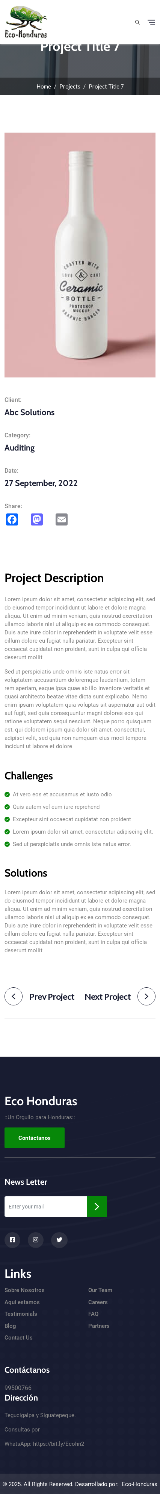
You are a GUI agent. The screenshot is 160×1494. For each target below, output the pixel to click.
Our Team (100, 1290)
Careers (98, 1302)
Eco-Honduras (139, 1484)
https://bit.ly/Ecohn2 (58, 1444)
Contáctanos (34, 1138)
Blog (10, 1326)
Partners (99, 1326)
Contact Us (19, 1337)
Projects (69, 86)
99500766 (18, 1388)
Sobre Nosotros (25, 1290)
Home (43, 86)
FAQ (93, 1314)
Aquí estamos (22, 1302)
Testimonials (21, 1314)
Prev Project (39, 996)
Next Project (120, 996)
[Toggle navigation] (151, 22)
